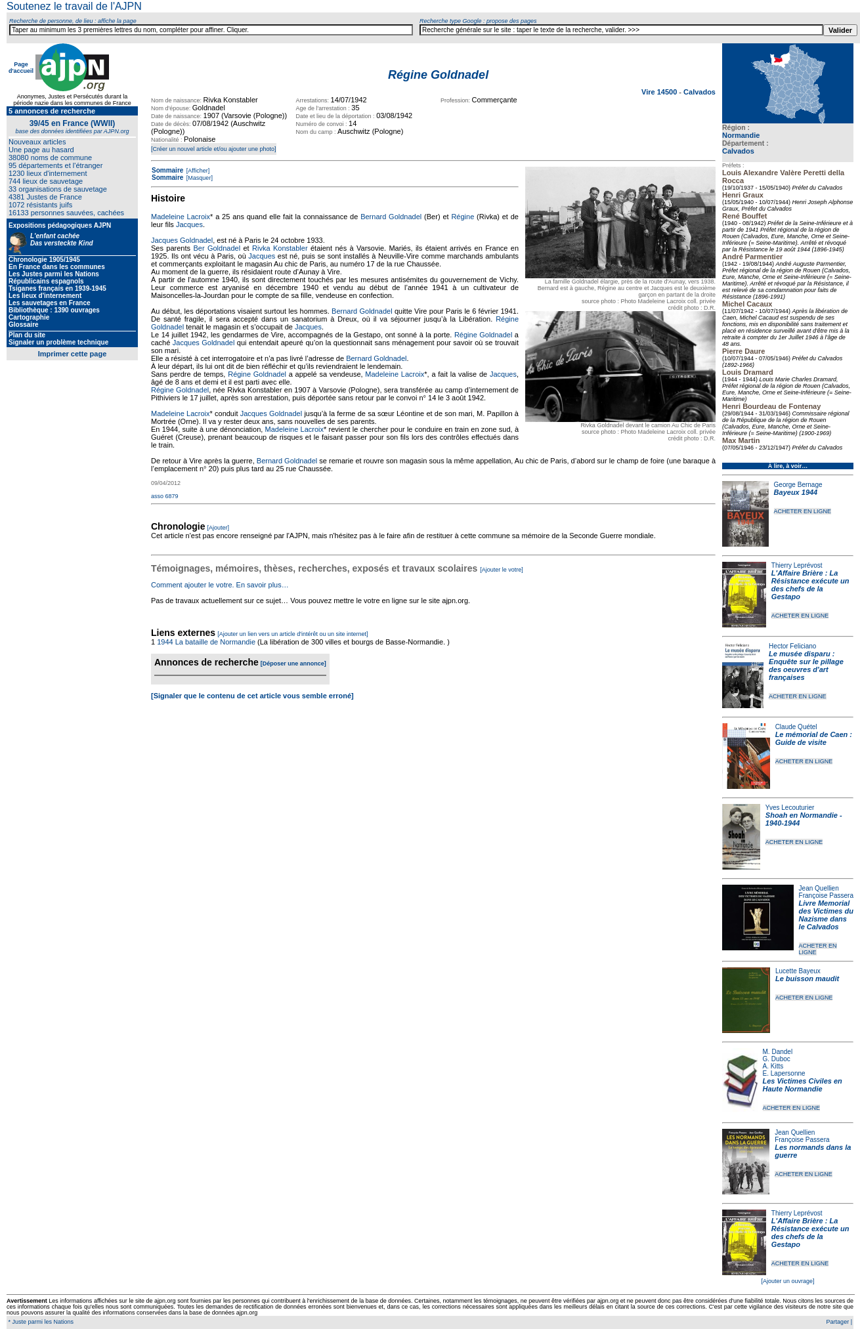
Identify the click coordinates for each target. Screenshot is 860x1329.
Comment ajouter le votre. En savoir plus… (220, 585)
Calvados (738, 151)
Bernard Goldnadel (390, 217)
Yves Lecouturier (790, 807)
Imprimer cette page (72, 354)
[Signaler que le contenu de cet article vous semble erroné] (252, 696)
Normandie (741, 135)
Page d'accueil (21, 67)
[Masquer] (198, 178)
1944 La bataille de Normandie (206, 642)
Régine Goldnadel (483, 335)
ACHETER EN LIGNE (803, 511)
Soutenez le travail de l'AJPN (74, 6)
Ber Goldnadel (216, 248)
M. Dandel (778, 1051)
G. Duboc (776, 1059)
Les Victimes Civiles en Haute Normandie (802, 1085)
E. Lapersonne (784, 1073)
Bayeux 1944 (796, 492)
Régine (462, 217)
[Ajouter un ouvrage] (787, 1281)
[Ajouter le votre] (501, 569)
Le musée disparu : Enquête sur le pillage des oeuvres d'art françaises (806, 665)
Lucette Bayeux (798, 971)
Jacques (189, 224)
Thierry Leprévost (797, 565)
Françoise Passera (826, 895)
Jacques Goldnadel (182, 240)
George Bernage (798, 484)
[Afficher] (196, 170)
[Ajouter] (218, 527)
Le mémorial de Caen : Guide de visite (813, 738)
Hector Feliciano (792, 646)
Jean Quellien (819, 888)
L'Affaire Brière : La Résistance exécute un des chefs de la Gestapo (810, 585)
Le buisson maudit (807, 978)
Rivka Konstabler (280, 248)
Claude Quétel (796, 726)
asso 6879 (165, 496)
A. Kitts (773, 1066)
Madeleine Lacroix (180, 217)
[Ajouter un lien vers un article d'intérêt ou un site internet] (292, 634)
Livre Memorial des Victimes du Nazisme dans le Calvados (826, 915)
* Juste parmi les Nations (40, 1321)
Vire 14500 (660, 92)
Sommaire (167, 170)
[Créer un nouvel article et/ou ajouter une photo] (213, 149)
